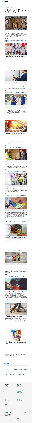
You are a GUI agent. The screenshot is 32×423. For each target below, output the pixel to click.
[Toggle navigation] (31, 1)
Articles (6, 398)
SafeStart (18, 385)
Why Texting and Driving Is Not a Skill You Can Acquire (15, 276)
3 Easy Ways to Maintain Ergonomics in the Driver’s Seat (15, 118)
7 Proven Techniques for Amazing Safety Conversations (15, 92)
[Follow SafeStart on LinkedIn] (17, 418)
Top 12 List (22, 369)
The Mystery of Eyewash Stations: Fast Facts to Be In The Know (15, 222)
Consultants (18, 399)
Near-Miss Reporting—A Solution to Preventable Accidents (15, 301)
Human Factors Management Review (21, 390)
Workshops (18, 393)
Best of (17, 369)
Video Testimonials (8, 406)
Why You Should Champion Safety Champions (13, 250)
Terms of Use (15, 420)
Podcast (6, 405)
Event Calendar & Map (8, 403)
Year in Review (25, 369)
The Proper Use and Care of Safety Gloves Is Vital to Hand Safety (15, 41)
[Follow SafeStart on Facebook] (18, 418)
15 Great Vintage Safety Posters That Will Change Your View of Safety (16, 327)
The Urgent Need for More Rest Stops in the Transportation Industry (10, 375)
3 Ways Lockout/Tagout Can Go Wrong (12, 68)
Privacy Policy (19, 420)
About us (6, 385)
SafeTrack (18, 386)
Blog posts (19, 369)
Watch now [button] (7, 363)
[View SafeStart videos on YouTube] (15, 418)
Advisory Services (19, 392)
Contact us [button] (24, 412)
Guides (6, 404)
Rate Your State (19, 391)
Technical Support (19, 400)
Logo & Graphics (7, 386)
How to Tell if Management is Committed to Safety (14, 147)
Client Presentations (8, 401)
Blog (5, 7)
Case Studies (7, 400)
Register (18, 401)
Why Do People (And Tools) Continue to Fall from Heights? (15, 195)
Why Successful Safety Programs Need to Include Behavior (15, 171)
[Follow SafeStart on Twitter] (13, 418)
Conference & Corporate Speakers (22, 398)
